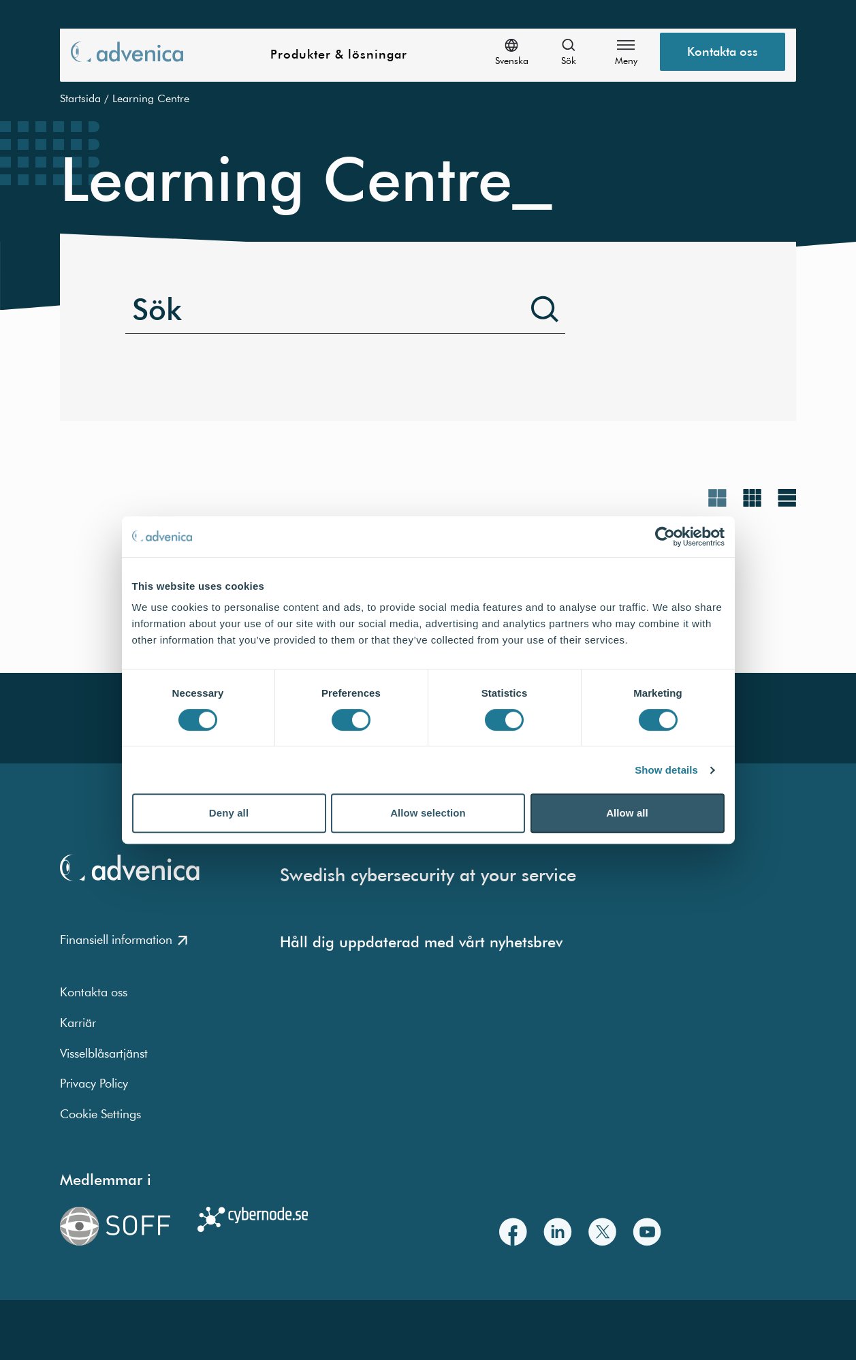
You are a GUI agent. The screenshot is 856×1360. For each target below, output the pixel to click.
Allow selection (428, 813)
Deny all (229, 813)
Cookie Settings (100, 1114)
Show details (666, 770)
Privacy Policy (94, 1083)
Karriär (78, 1022)
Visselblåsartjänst (104, 1053)
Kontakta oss (93, 992)
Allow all (627, 813)
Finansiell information (123, 939)
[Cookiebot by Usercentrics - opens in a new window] (665, 536)
